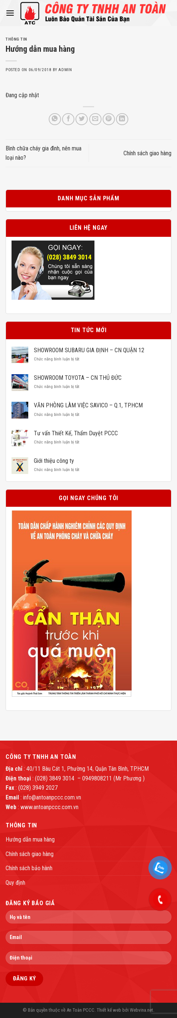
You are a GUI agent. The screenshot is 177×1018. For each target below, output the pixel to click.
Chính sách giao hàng (147, 153)
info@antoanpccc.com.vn (52, 797)
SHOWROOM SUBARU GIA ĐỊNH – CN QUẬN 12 (89, 350)
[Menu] (10, 13)
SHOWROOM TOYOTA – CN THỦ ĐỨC (78, 377)
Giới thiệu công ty (54, 460)
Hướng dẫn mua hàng (30, 839)
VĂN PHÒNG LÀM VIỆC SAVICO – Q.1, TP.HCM (88, 405)
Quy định (15, 882)
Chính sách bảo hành (29, 868)
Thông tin (16, 39)
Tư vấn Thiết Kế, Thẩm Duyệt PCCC (76, 433)
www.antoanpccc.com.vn (49, 807)
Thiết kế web (109, 1010)
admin (65, 69)
